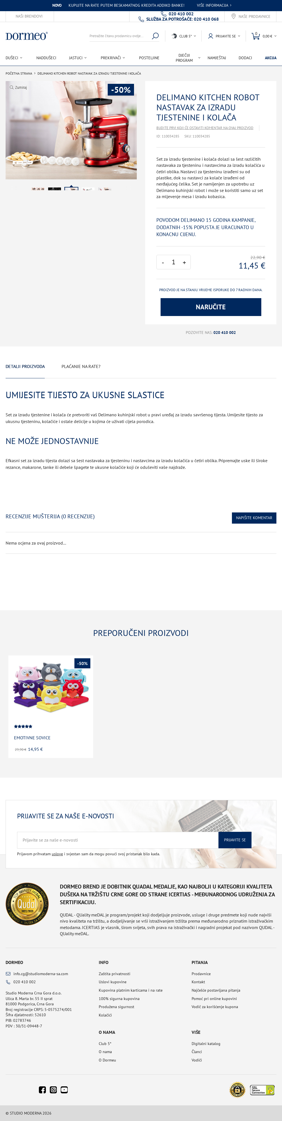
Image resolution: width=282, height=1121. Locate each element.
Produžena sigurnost (116, 1006)
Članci (197, 1051)
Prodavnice (201, 973)
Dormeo (14, 962)
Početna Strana (19, 73)
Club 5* (105, 1043)
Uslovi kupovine (112, 981)
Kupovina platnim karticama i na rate (131, 990)
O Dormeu (107, 1060)
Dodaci (245, 57)
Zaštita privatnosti (114, 973)
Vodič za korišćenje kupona (215, 1006)
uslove (57, 853)
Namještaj (217, 57)
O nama (105, 1051)
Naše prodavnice (255, 16)
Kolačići (105, 1015)
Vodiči (197, 1060)
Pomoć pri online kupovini (214, 998)
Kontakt (198, 981)
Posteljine (149, 57)
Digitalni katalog (206, 1043)
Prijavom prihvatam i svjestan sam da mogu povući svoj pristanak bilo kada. (88, 853)
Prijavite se (235, 839)
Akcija (270, 57)
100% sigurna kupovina (119, 998)
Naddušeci (46, 57)
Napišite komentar (254, 517)
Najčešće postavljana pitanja (216, 990)
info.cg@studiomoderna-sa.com (40, 973)
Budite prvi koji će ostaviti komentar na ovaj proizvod (204, 127)
